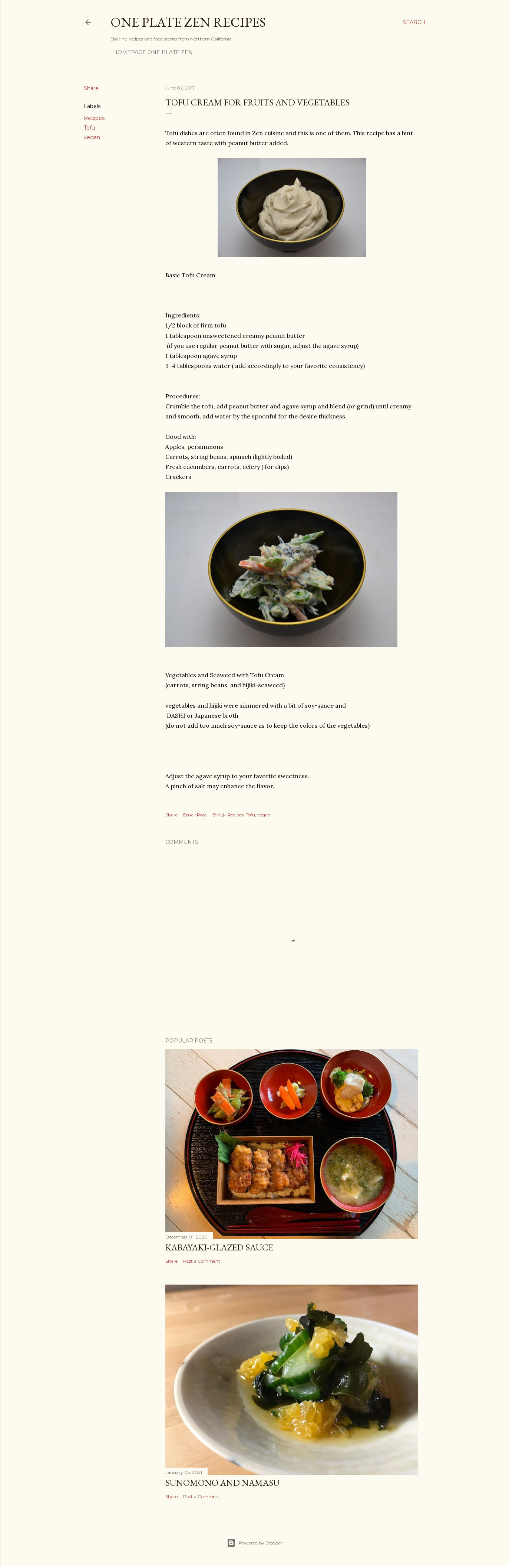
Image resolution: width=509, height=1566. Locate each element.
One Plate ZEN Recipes (188, 22)
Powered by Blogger (254, 1543)
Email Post (194, 815)
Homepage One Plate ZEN (153, 52)
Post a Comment (201, 1261)
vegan (92, 137)
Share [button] (91, 88)
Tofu (89, 127)
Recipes (94, 118)
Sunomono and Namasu (222, 1482)
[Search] (414, 22)
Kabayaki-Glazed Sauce (219, 1247)
